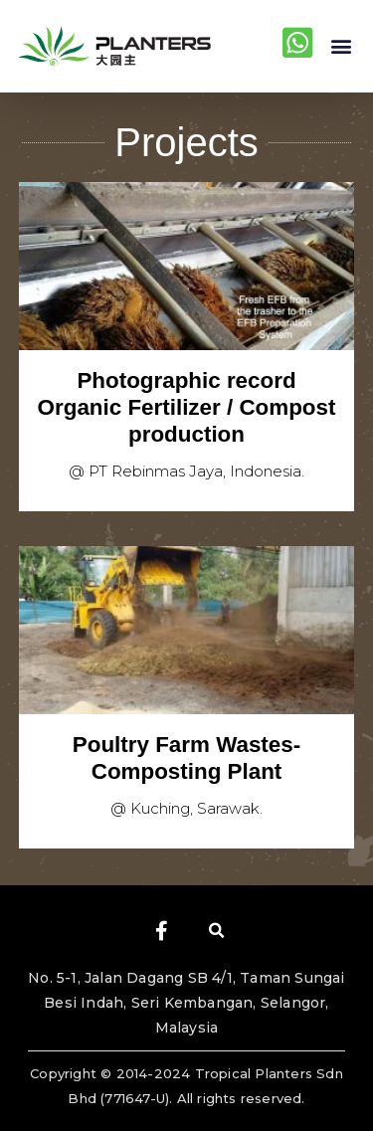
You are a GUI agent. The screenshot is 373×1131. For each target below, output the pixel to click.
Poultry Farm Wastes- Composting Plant (186, 758)
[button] (341, 46)
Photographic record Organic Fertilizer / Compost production (187, 407)
